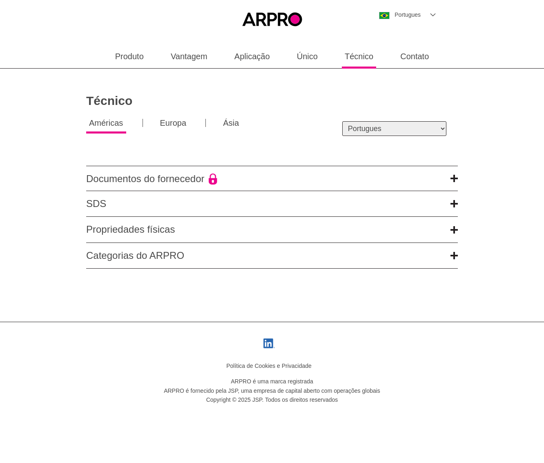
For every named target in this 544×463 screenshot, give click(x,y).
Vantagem (189, 56)
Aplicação (252, 56)
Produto (129, 56)
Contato (414, 56)
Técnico (359, 56)
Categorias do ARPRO (272, 255)
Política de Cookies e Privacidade (269, 366)
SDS (272, 203)
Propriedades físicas (272, 229)
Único (307, 56)
